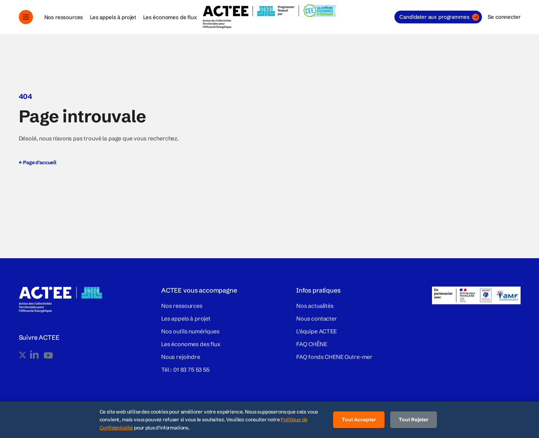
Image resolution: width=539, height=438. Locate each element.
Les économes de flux (170, 17)
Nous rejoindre (180, 356)
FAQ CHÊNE (311, 344)
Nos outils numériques (190, 331)
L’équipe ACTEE (316, 331)
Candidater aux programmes (439, 17)
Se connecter (504, 16)
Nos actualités (314, 305)
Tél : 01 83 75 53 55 (185, 369)
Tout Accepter (359, 419)
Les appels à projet (113, 17)
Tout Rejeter (413, 419)
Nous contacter (316, 318)
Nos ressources (63, 17)
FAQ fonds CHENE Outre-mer (334, 356)
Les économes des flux (190, 344)
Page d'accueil (37, 162)
